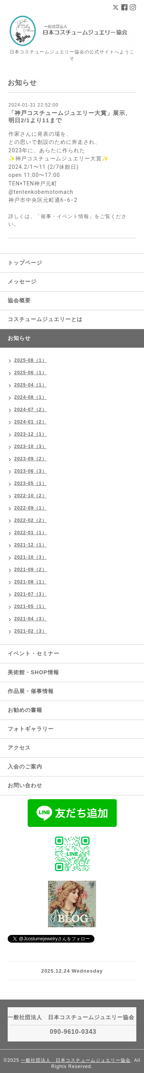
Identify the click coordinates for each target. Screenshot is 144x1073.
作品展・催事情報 (31, 691)
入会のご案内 (25, 766)
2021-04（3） (30, 618)
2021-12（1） (30, 545)
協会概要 (19, 300)
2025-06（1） (30, 372)
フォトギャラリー (31, 729)
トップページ (25, 263)
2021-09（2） (30, 569)
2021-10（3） (30, 557)
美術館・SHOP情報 (33, 672)
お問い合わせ (25, 785)
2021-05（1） (30, 606)
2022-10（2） (30, 495)
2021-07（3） (30, 594)
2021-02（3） (30, 631)
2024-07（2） (30, 409)
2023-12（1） (30, 434)
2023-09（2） (30, 459)
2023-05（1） (30, 483)
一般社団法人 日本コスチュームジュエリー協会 (76, 1060)
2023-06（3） (30, 471)
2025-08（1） (30, 360)
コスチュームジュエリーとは (45, 319)
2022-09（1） (30, 508)
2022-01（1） (30, 532)
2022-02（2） (30, 520)
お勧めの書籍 (25, 710)
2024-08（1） (30, 397)
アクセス (19, 748)
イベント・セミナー (34, 653)
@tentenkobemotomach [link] (40, 192)
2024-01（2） (30, 422)
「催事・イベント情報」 (64, 216)
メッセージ (22, 281)
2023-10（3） (30, 446)
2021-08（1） (30, 582)
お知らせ (19, 338)
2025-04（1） (30, 385)
